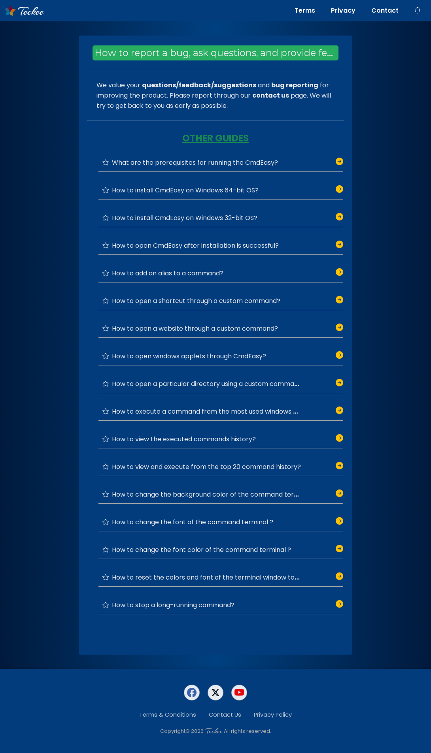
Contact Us (225, 715)
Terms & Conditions (167, 715)
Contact (385, 10)
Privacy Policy (273, 715)
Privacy (343, 10)
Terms (305, 10)
